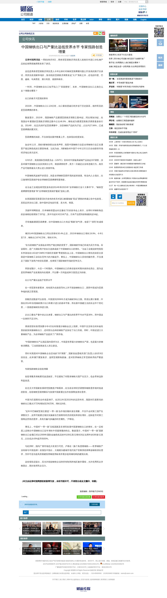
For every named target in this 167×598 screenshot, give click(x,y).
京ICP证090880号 (49, 564)
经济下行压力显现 (125, 55)
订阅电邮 (160, 44)
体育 (87, 23)
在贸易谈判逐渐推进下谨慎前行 (129, 79)
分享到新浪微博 (98, 497)
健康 (50, 2)
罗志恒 (111, 87)
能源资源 (56, 23)
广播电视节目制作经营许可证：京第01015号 (70, 567)
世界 (74, 20)
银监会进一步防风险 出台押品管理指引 (130, 66)
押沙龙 (111, 120)
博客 (100, 20)
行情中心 (142, 6)
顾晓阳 (111, 124)
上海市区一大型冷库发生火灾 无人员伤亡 (128, 142)
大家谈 (41, 23)
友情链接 (111, 579)
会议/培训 (143, 9)
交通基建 (65, 23)
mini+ (92, 20)
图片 (118, 20)
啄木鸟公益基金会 (73, 579)
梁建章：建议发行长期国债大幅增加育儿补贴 (129, 164)
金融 (40, 20)
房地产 (73, 23)
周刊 (109, 20)
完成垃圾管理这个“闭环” (128, 132)
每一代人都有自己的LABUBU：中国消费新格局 (130, 186)
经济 (31, 20)
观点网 (83, 20)
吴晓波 (111, 117)
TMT (33, 23)
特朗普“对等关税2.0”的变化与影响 (130, 87)
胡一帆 (111, 79)
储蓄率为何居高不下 (121, 189)
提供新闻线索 (95, 579)
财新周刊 (112, 55)
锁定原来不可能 (120, 128)
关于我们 (55, 579)
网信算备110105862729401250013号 (86, 564)
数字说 (111, 62)
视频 (126, 20)
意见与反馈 (85, 579)
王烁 (111, 128)
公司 (49, 20)
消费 (80, 23)
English (143, 20)
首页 (23, 20)
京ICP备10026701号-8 (64, 564)
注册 (119, 2)
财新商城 (103, 2)
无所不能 (40, 2)
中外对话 (112, 132)
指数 (135, 20)
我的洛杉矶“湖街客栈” (125, 124)
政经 (57, 20)
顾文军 (111, 83)
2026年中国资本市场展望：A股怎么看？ (128, 160)
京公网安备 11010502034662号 (112, 564)
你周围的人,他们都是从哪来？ (128, 62)
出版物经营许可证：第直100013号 (100, 567)
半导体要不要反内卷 (125, 83)
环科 (66, 20)
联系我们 (104, 579)
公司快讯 (27, 33)
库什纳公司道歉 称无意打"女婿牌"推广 (129, 59)
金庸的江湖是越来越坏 (125, 120)
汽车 (48, 23)
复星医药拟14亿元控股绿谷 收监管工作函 (128, 167)
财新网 (72, 56)
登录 (112, 2)
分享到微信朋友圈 (84, 497)
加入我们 (63, 579)
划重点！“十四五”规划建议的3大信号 (131, 117)
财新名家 (114, 74)
